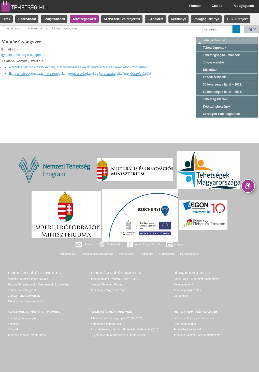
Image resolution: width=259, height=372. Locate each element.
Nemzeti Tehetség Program (108, 284)
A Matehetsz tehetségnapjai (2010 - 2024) (117, 318)
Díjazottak (210, 70)
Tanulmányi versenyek (188, 329)
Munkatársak (68, 253)
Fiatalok (195, 6)
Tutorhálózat (27, 19)
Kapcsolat (147, 253)
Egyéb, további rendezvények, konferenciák (118, 334)
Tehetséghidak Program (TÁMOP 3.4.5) (115, 278)
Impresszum (126, 253)
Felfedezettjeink (214, 77)
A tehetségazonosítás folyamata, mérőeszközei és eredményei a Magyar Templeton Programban (78, 67)
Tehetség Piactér (215, 99)
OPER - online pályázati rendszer (194, 318)
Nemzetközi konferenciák (106, 323)
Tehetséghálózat (84, 19)
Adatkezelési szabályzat (97, 253)
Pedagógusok (243, 6)
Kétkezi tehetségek (217, 106)
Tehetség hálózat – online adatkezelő (197, 334)
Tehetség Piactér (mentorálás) (27, 334)
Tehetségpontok (214, 47)
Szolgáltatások (54, 19)
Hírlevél (88, 244)
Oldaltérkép (166, 253)
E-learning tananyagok (22, 318)
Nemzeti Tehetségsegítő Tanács (28, 278)
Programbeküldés (185, 323)
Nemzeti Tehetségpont (22, 290)
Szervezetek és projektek (122, 19)
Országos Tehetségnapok (221, 114)
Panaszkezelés (189, 253)
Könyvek (13, 329)
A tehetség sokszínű (148, 244)
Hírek (6, 19)
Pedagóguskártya (206, 19)
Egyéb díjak (181, 295)
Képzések (14, 323)
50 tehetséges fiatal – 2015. (222, 92)
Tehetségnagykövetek (187, 290)
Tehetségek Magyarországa (108, 290)
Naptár (179, 244)
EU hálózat (155, 19)
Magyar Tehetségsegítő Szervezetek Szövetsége (38, 284)
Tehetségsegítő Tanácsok (221, 55)
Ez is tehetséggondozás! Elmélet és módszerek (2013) (125, 329)
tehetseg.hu (14, 28)
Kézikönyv (178, 19)
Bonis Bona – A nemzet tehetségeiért (197, 278)
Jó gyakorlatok (214, 62)
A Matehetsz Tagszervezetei (25, 301)
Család (217, 6)
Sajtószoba (114, 244)
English (251, 29)
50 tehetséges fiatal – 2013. (222, 84)
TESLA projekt (237, 19)
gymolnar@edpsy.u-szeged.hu (23, 55)
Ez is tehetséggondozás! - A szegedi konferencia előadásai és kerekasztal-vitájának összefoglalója (80, 73)
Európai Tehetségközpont (24, 295)
